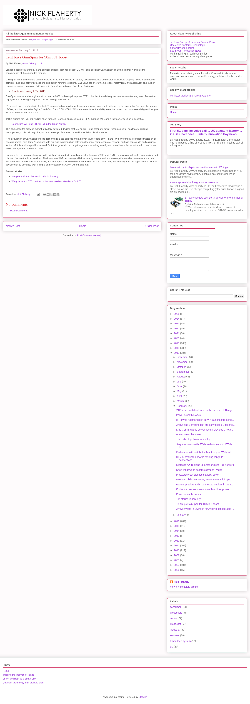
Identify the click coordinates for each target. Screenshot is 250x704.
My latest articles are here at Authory (190, 95)
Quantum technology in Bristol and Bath (23, 682)
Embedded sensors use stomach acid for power (202, 489)
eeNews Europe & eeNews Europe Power (193, 42)
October (181, 366)
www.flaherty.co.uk (32, 63)
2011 (177, 545)
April (179, 396)
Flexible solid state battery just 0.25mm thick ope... (204, 479)
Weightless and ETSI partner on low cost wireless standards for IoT (46, 181)
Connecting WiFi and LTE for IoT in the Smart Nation (39, 124)
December (183, 357)
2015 (177, 526)
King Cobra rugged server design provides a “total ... (205, 429)
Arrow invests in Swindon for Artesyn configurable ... (205, 508)
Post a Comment (19, 210)
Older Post (152, 226)
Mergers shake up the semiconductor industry (35, 176)
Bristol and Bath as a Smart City (19, 678)
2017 (177, 352)
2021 (177, 333)
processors (176, 612)
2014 (177, 530)
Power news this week (188, 415)
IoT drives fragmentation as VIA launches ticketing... (205, 419)
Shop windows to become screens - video (199, 469)
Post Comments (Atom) (89, 235)
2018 (177, 348)
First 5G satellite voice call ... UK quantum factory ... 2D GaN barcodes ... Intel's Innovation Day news (206, 132)
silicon (173, 618)
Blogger (142, 697)
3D (171, 646)
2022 (177, 328)
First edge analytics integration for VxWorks (194, 182)
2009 (177, 555)
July (179, 381)
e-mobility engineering (182, 47)
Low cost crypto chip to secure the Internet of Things (199, 167)
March (180, 401)
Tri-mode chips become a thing (193, 439)
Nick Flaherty (181, 582)
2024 (177, 318)
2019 (177, 343)
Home (83, 226)
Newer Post (13, 226)
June (180, 386)
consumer (175, 607)
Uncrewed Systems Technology (187, 45)
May (179, 391)
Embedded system (180, 641)
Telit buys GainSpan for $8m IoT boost (197, 504)
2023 (177, 323)
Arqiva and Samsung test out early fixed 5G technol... (205, 424)
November (183, 361)
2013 (177, 535)
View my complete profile (184, 586)
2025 (177, 313)
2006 (177, 570)
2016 (177, 521)
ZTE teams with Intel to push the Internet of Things (204, 410)
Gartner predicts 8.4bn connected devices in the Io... (205, 484)
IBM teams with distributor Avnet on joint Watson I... (204, 452)
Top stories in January (188, 499)
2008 (177, 560)
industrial (175, 629)
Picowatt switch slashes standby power (197, 474)
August (181, 376)
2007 (177, 565)
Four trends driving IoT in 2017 (29, 91)
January (181, 514)
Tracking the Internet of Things (18, 674)
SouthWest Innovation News (185, 50)
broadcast (175, 624)
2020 (177, 338)
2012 (177, 540)
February (182, 405)
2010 (177, 550)
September (183, 371)
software (174, 635)
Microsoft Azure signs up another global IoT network (205, 464)
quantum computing (41, 39)
